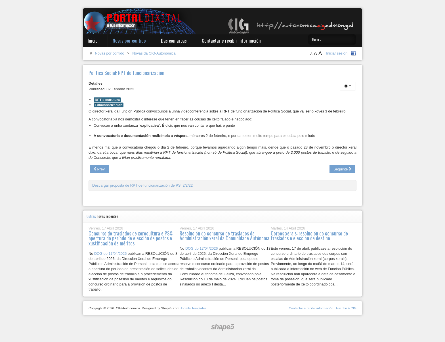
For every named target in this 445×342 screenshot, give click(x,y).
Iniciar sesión (336, 53)
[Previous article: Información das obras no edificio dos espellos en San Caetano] (99, 169)
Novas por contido (129, 40)
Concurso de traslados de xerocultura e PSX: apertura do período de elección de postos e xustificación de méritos (131, 238)
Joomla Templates (193, 308)
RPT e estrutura (107, 100)
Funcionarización (108, 105)
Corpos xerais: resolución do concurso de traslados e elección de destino (309, 236)
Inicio (93, 40)
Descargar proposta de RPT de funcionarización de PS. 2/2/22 (142, 185)
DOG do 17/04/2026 (110, 253)
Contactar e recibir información (231, 40)
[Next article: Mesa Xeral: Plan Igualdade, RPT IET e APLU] (342, 169)
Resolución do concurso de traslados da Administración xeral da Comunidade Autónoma (224, 236)
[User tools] (347, 86)
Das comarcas (174, 40)
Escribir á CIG (346, 308)
